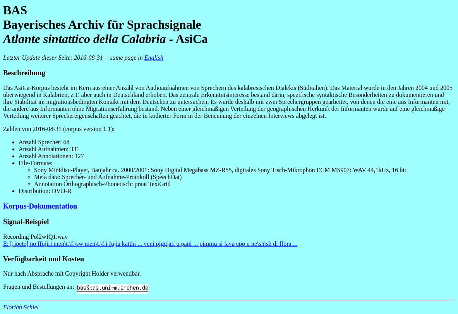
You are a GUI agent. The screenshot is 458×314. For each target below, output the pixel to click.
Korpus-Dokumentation (40, 206)
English (153, 57)
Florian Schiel (21, 307)
